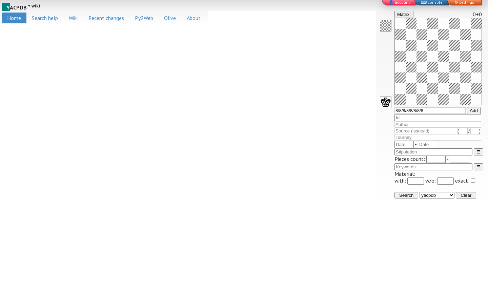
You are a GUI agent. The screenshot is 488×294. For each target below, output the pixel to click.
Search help (45, 18)
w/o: (439, 180)
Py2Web (144, 18)
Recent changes (106, 18)
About (194, 18)
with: (409, 180)
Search (406, 195)
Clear (466, 195)
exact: (465, 180)
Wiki (73, 18)
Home (14, 18)
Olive (170, 18)
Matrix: (404, 14)
